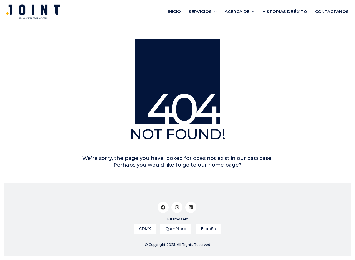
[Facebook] (163, 207)
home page (223, 165)
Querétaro (175, 228)
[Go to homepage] (33, 11)
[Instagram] (176, 207)
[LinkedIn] (190, 207)
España (208, 228)
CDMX (145, 228)
